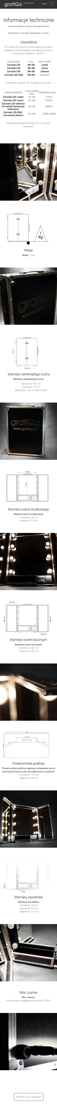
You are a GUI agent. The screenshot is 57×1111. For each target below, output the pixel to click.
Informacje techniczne (41, 26)
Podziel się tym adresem (28, 1097)
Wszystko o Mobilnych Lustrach (20, 26)
